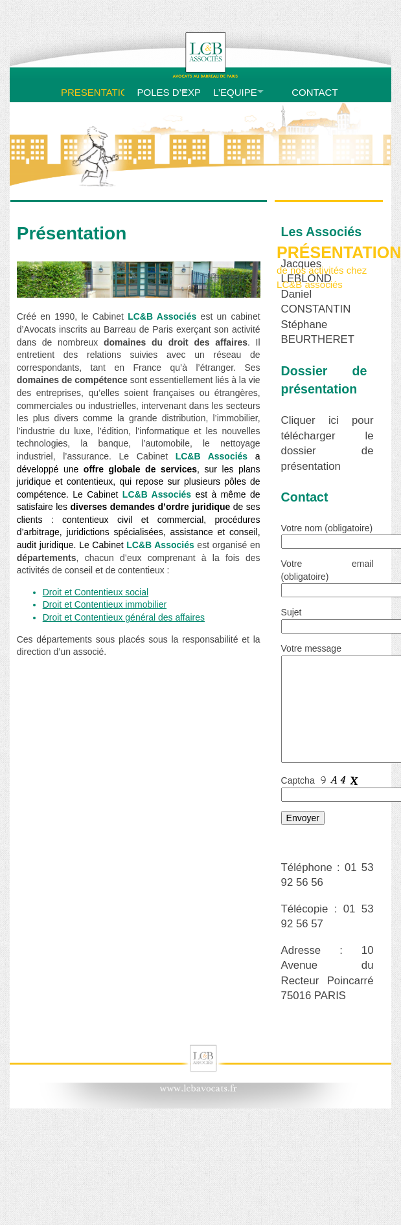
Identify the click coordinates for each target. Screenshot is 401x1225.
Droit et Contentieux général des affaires (124, 617)
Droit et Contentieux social (95, 592)
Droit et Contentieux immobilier (104, 604)
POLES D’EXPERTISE (167, 92)
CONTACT (315, 92)
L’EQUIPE (235, 92)
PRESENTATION (91, 92)
